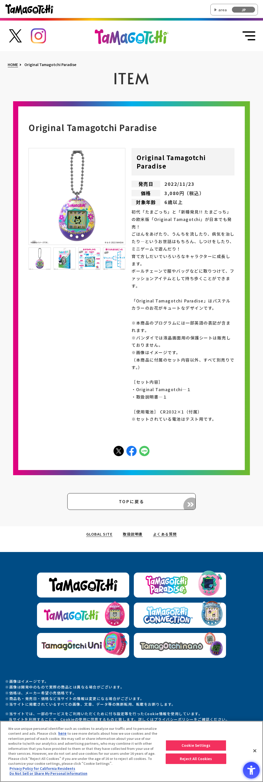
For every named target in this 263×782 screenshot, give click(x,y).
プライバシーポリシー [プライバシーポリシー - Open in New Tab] (174, 719)
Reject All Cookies (196, 760)
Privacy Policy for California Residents (42, 769)
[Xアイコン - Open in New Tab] (119, 450)
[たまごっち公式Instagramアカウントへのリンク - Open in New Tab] (38, 35)
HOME (13, 64)
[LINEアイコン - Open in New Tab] (144, 450)
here (62, 734)
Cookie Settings (196, 746)
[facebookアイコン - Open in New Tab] (131, 450)
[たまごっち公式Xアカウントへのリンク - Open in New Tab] (15, 35)
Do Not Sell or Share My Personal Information (48, 774)
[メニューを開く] (248, 36)
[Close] (254, 752)
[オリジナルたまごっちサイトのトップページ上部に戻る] (131, 36)
